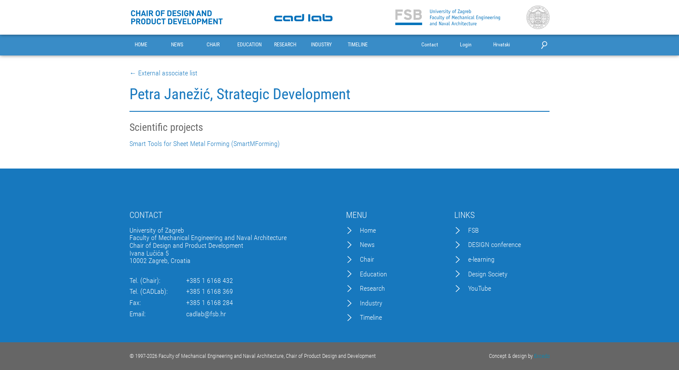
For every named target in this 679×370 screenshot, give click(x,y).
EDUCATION (249, 45)
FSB (473, 230)
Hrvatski (501, 45)
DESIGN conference (494, 245)
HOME (141, 45)
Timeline (371, 317)
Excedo (542, 356)
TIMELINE (358, 45)
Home (368, 230)
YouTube (479, 288)
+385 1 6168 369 (209, 291)
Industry (371, 303)
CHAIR (213, 45)
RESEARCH (285, 45)
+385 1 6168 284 (209, 303)
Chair (367, 259)
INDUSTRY (321, 45)
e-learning (481, 259)
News (367, 245)
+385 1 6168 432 (209, 281)
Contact (429, 45)
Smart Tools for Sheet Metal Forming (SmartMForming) (204, 144)
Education (373, 274)
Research (372, 288)
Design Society (488, 274)
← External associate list (163, 73)
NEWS (177, 45)
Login (466, 45)
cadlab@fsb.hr (206, 314)
